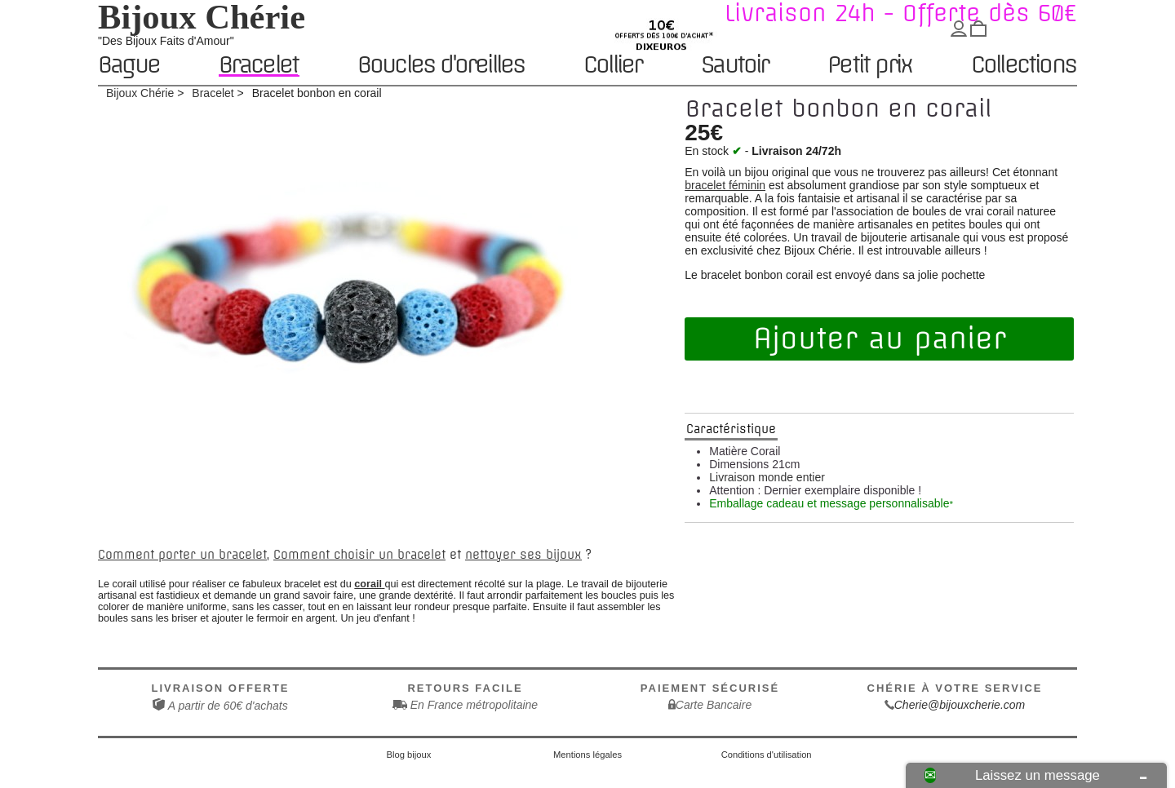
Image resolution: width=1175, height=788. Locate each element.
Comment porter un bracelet (182, 554)
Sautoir (734, 66)
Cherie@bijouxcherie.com (960, 704)
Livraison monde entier (767, 477)
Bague (128, 66)
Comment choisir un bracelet (359, 554)
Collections (1023, 66)
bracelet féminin (725, 185)
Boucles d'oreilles (441, 66)
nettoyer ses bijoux (523, 554)
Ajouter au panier (879, 338)
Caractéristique (731, 429)
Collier (612, 66)
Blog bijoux (409, 754)
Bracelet (259, 65)
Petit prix (869, 66)
